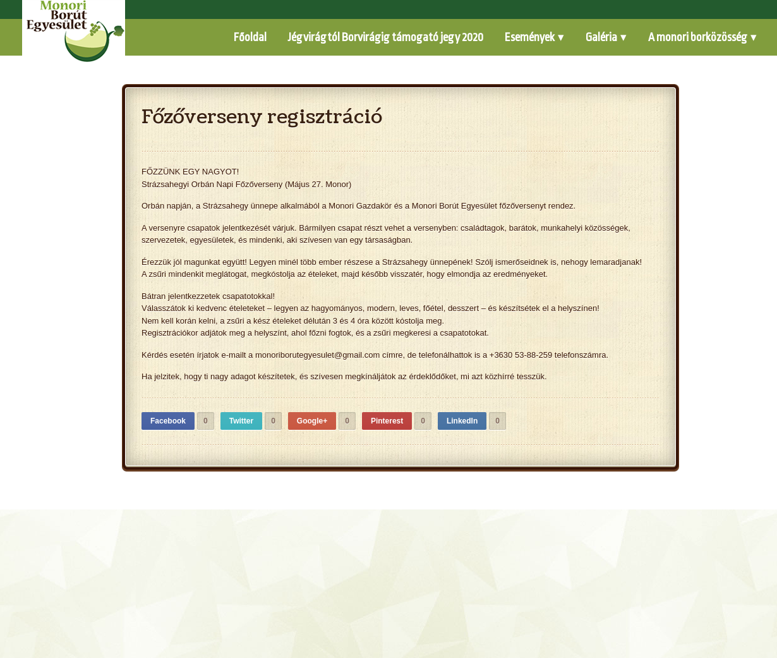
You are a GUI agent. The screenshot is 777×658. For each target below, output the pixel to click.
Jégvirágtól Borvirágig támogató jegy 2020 (385, 37)
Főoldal (250, 37)
